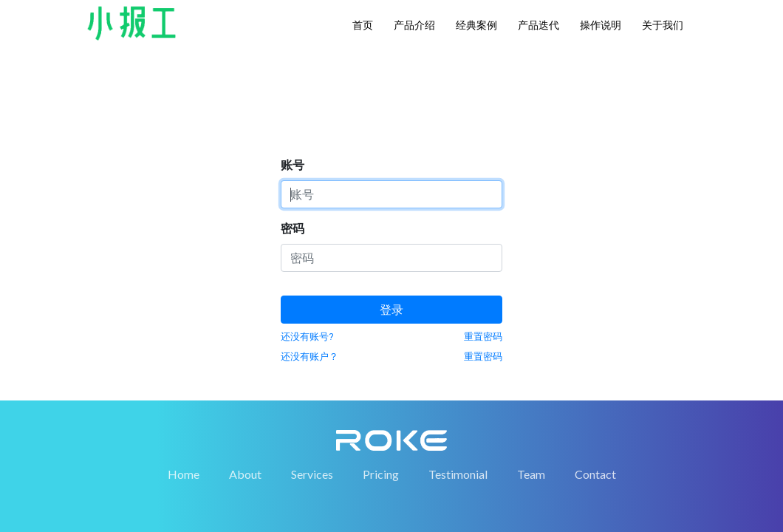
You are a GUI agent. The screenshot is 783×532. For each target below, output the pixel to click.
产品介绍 (414, 25)
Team (531, 434)
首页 (362, 25)
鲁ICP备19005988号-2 (550, 504)
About (245, 434)
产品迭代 (538, 25)
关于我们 (662, 25)
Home (183, 434)
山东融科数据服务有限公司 (311, 504)
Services (312, 434)
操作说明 (600, 25)
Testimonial (458, 434)
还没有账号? (307, 216)
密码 (292, 109)
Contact (595, 434)
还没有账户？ (309, 236)
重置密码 (483, 216)
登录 (391, 190)
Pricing (381, 434)
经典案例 (476, 25)
